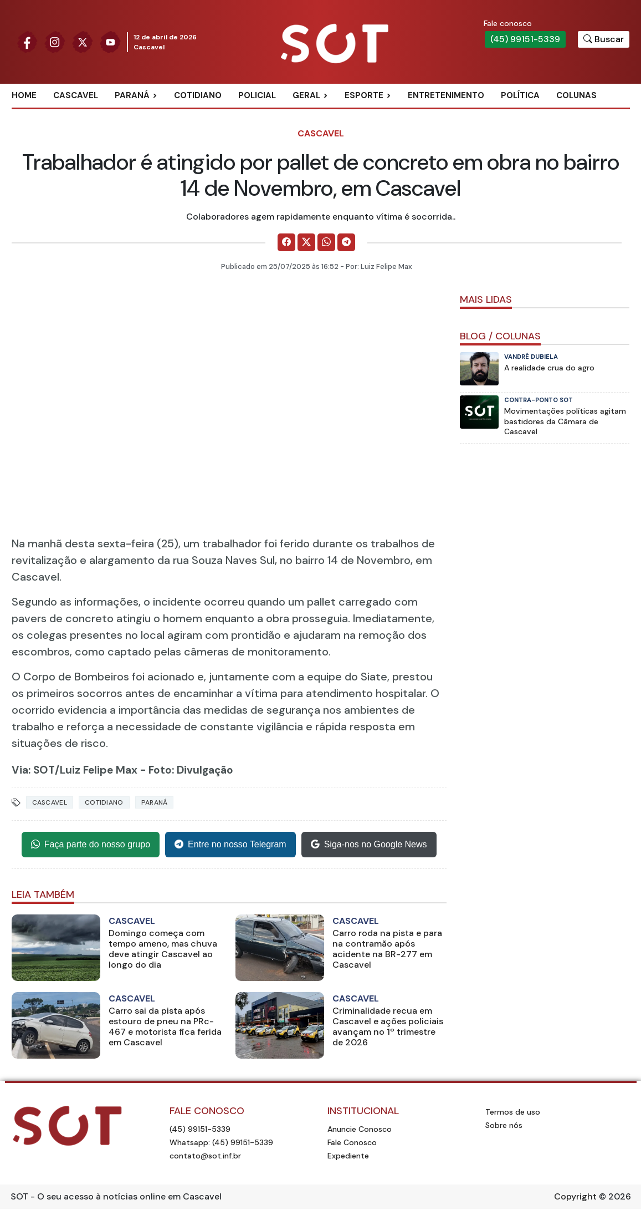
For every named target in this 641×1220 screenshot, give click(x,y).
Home (24, 95)
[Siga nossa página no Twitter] (82, 41)
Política (520, 95)
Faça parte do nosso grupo (90, 844)
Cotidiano (198, 95)
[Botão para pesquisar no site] (603, 39)
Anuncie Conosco (359, 1129)
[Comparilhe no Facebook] (286, 242)
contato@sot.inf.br (205, 1156)
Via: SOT (33, 770)
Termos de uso (512, 1112)
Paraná (132, 95)
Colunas (576, 95)
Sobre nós (503, 1125)
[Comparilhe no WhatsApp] (326, 242)
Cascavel (75, 95)
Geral (306, 95)
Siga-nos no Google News (369, 844)
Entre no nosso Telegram (230, 844)
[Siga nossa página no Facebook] (27, 41)
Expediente (348, 1156)
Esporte (364, 95)
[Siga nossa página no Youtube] (110, 41)
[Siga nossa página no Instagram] (55, 41)
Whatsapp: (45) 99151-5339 (221, 1142)
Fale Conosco (352, 1142)
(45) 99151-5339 (525, 39)
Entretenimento (446, 95)
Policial (257, 95)
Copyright (575, 1196)
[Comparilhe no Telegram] (346, 242)
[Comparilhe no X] (306, 242)
